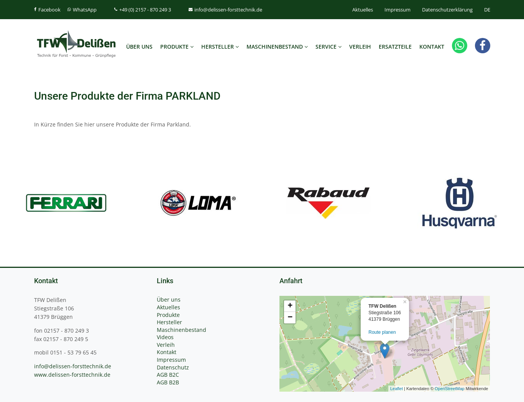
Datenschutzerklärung (447, 9)
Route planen (382, 332)
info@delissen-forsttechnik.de (72, 366)
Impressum (397, 9)
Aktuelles (362, 9)
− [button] (289, 317)
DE (487, 9)
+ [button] (289, 306)
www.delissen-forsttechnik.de (72, 374)
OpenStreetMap (450, 388)
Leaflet (396, 388)
